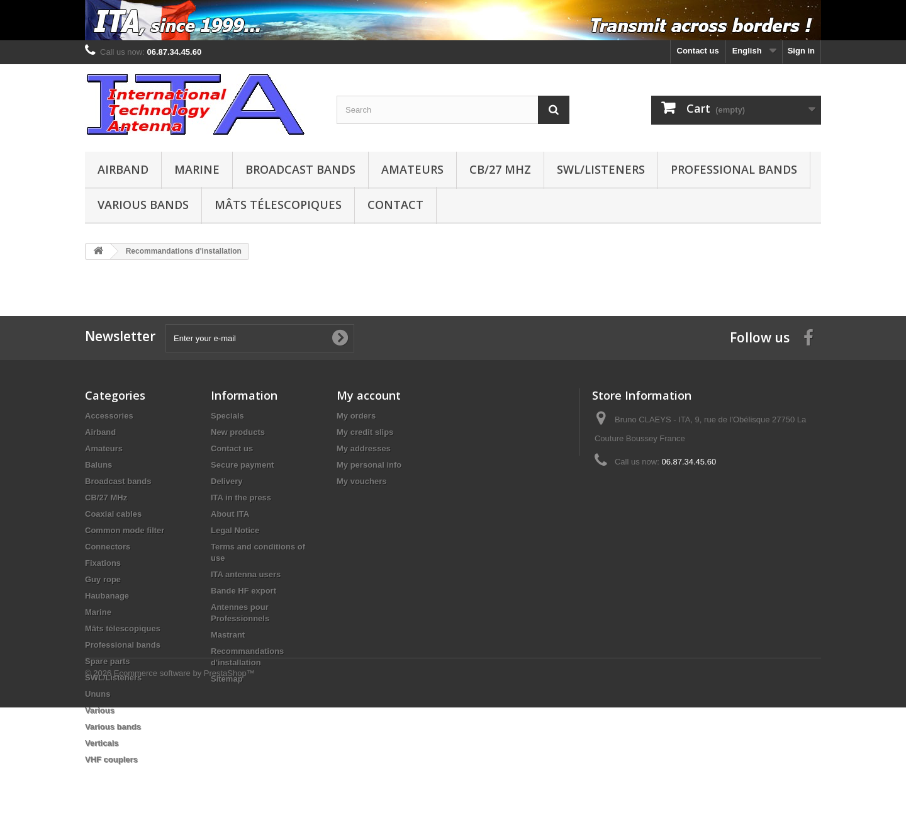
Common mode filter (124, 530)
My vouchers (361, 481)
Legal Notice (235, 530)
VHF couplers (111, 759)
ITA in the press (241, 497)
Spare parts (107, 661)
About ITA (230, 514)
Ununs (97, 694)
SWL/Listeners (601, 169)
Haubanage (107, 595)
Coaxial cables (113, 514)
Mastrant (228, 634)
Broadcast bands (300, 169)
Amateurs (412, 169)
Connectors (107, 546)
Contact (395, 204)
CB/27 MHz (500, 169)
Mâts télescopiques (278, 204)
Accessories (109, 415)
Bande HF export (243, 590)
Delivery (227, 481)
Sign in (801, 50)
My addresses (364, 448)
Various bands (143, 204)
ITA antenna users (246, 574)
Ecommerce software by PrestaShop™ (184, 804)
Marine (197, 169)
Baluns (98, 465)
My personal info (369, 465)
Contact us (698, 50)
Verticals (102, 743)
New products (238, 432)
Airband (123, 169)
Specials (227, 415)
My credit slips (365, 432)
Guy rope (103, 579)
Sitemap (227, 679)
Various (100, 710)
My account (369, 395)
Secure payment (242, 465)
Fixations (103, 563)
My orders (356, 415)
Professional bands (734, 169)
